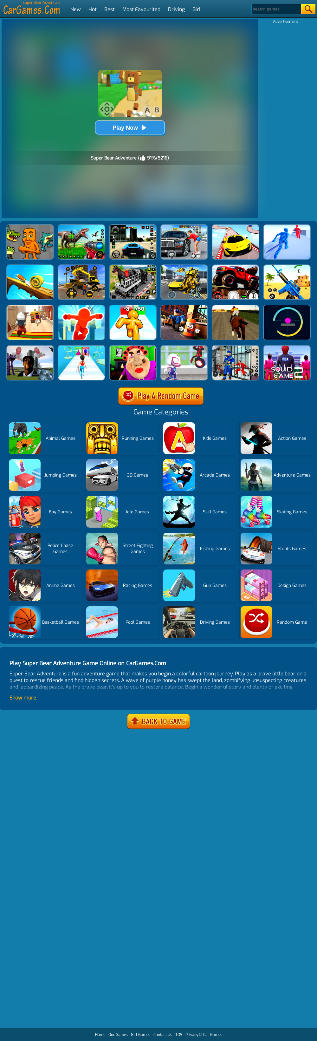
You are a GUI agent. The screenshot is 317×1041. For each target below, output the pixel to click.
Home (100, 1034)
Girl (196, 9)
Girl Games (140, 1034)
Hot (92, 9)
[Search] (276, 9)
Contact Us (162, 1034)
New (75, 9)
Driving (176, 9)
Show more (23, 697)
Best (109, 9)
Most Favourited (141, 9)
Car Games (212, 1034)
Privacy (191, 1034)
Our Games (118, 1034)
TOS (178, 1034)
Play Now (130, 128)
